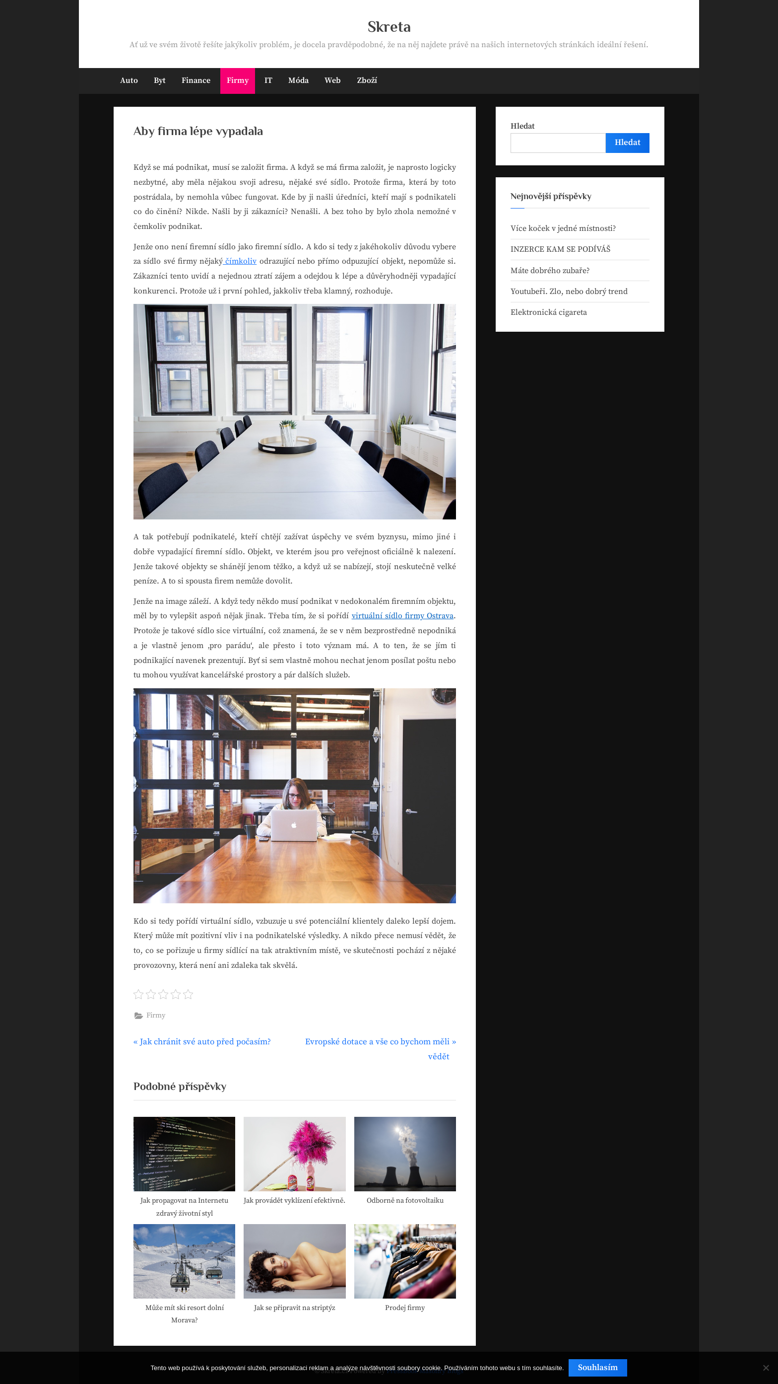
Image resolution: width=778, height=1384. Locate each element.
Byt (160, 80)
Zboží (367, 80)
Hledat (523, 126)
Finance (196, 80)
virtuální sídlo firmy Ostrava (403, 616)
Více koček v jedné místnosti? (563, 228)
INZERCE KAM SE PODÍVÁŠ (560, 249)
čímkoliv (240, 261)
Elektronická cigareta (549, 312)
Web (332, 80)
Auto (129, 80)
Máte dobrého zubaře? (550, 271)
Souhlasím (598, 1367)
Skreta (389, 26)
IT (268, 80)
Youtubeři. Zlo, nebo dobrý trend (569, 291)
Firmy (238, 80)
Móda (298, 80)
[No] (766, 1368)
